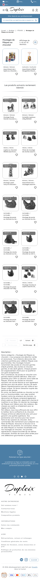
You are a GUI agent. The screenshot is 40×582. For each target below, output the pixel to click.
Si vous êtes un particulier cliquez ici (20, 20)
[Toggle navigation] (3, 10)
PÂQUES (20, 30)
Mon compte (6, 528)
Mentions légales (8, 512)
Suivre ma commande (10, 525)
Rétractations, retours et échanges (16, 538)
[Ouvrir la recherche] (7, 10)
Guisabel (7, 213)
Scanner (34, 560)
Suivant (29, 340)
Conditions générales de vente (14, 541)
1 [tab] (14, 476)
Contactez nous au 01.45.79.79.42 (35, 1)
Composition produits (10, 515)
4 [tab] (25, 476)
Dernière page (29, 345)
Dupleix (25, 67)
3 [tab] (22, 476)
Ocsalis (34, 567)
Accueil (3, 30)
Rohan (6, 67)
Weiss (6, 148)
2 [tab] (18, 476)
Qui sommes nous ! (9, 505)
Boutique (11, 30)
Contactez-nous (8, 508)
